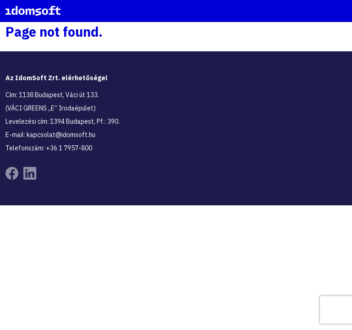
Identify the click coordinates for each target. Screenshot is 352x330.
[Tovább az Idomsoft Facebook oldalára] (12, 173)
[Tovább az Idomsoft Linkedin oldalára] (29, 173)
